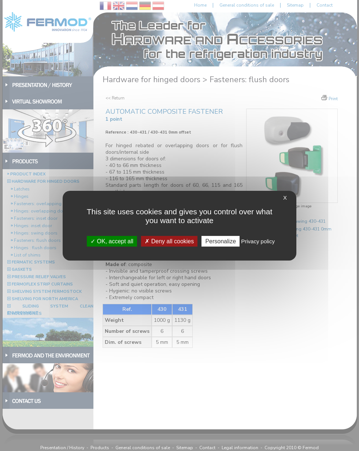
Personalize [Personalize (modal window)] (220, 241)
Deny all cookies (169, 241)
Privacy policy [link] (258, 241)
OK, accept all (111, 241)
